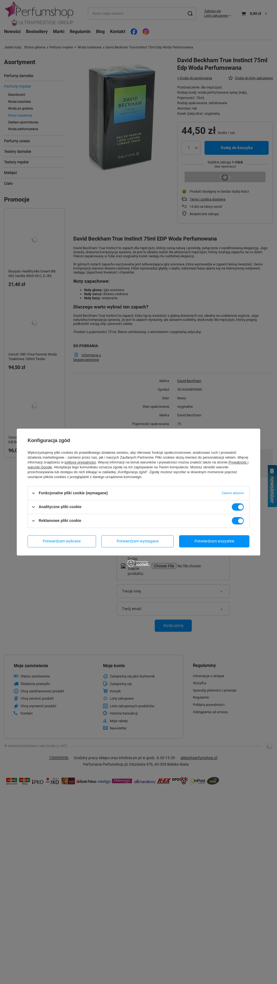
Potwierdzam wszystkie (214, 541)
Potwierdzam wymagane (138, 541)
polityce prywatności (80, 462)
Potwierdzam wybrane (62, 541)
